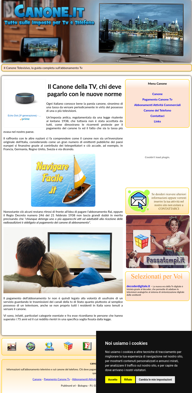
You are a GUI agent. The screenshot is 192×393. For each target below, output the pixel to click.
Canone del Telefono (157, 110)
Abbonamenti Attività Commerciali (157, 105)
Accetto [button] (113, 379)
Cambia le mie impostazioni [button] (155, 379)
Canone (157, 94)
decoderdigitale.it (138, 286)
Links (157, 121)
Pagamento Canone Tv (157, 99)
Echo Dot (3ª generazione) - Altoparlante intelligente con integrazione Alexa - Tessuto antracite (25, 115)
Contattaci (157, 116)
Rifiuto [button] (128, 379)
